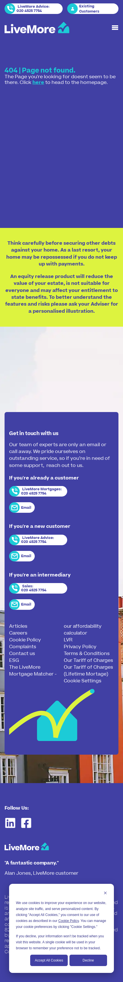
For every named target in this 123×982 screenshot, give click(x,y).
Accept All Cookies (49, 960)
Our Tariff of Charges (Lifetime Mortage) (88, 671)
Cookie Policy (68, 921)
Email (26, 507)
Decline (88, 960)
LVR (68, 640)
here (38, 82)
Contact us (22, 653)
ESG (14, 660)
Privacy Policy (80, 646)
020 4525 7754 (29, 10)
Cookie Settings (82, 681)
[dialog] (61, 928)
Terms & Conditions (87, 653)
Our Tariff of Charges (88, 660)
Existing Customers (89, 9)
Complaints (22, 646)
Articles (18, 626)
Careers (18, 633)
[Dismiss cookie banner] (105, 894)
